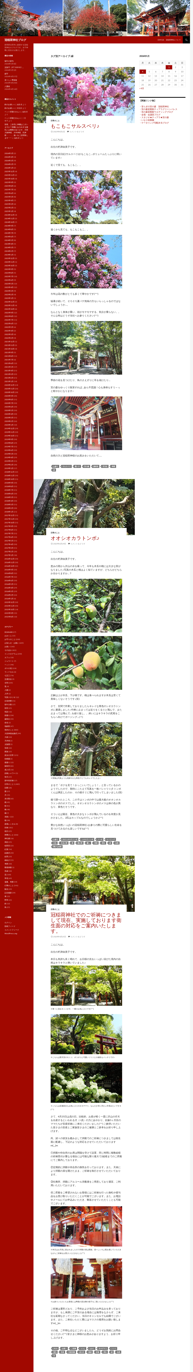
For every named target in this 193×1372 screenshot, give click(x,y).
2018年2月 (9, 508)
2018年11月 (9, 475)
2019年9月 (9, 439)
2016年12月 (9, 559)
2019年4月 (9, 457)
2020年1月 (9, 425)
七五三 (7, 675)
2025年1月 (9, 211)
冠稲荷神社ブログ (15, 39)
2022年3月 (9, 334)
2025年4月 (9, 200)
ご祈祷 (73, 1348)
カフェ (7, 657)
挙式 (6, 777)
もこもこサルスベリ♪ (75, 126)
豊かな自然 (57, 847)
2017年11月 (9, 519)
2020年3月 (9, 417)
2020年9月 (9, 396)
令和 (6, 683)
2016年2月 (9, 595)
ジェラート (9, 661)
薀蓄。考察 (9, 882)
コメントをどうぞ (77, 131)
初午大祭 (8, 704)
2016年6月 (9, 580)
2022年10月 (9, 309)
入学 (6, 693)
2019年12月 (9, 428)
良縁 (6, 871)
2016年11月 (9, 562)
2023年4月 (9, 287)
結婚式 (7, 853)
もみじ (91, 1348)
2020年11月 (9, 388)
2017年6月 (9, 537)
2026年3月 (9, 160)
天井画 (7, 741)
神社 (103, 843)
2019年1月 (9, 468)
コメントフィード (12, 930)
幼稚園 (7, 759)
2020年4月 (9, 414)
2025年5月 (9, 197)
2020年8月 (9, 399)
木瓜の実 (64, 843)
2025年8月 (9, 186)
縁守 (6, 74)
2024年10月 (9, 222)
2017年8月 (9, 530)
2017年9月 (9, 526)
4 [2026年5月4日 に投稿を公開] (142, 71)
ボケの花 (8, 668)
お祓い (64, 1348)
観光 (6, 889)
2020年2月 (9, 421)
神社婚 (7, 838)
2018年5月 (9, 497)
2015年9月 (9, 613)
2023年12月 (9, 258)
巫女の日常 (9, 755)
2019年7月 (9, 446)
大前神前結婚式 (11, 733)
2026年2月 (9, 164)
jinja (55, 1348)
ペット (7, 665)
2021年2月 (9, 378)
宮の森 (86, 466)
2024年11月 (9, 218)
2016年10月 (9, 566)
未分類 (7, 798)
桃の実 (80, 843)
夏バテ (77, 466)
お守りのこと (10, 639)
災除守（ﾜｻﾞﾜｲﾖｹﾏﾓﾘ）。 (14, 67)
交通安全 (8, 679)
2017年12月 (9, 515)
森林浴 (95, 466)
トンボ (99, 839)
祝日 (6, 831)
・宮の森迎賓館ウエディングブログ (156, 112)
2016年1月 (9, 598)
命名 (6, 722)
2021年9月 (9, 352)
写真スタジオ (10, 697)
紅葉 (6, 849)
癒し (88, 843)
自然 (117, 843)
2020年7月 (9, 403)
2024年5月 (9, 240)
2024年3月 (9, 247)
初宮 (6, 708)
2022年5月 (9, 327)
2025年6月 (9, 193)
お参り (55, 466)
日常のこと (55, 120)
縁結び (7, 860)
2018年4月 (9, 501)
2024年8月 (9, 229)
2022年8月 (9, 316)
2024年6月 (9, 236)
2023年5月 (9, 284)
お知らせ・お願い (12, 643)
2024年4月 (9, 244)
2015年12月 (9, 602)
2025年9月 (9, 182)
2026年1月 (9, 168)
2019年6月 (9, 450)
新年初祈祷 (9, 780)
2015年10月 (9, 609)
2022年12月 (9, 302)
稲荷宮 (7, 846)
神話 (6, 842)
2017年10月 (9, 522)
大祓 (6, 737)
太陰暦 (7, 744)
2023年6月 (9, 280)
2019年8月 (9, 443)
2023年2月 (9, 294)
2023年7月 (9, 276)
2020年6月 (9, 407)
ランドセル (9, 672)
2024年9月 (9, 226)
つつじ (82, 1348)
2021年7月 (9, 360)
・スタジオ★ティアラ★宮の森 (154, 117)
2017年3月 (9, 548)
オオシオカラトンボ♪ (75, 538)
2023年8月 (9, 273)
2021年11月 (9, 345)
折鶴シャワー (10, 773)
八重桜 (7, 86)
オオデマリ (103, 1348)
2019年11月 (9, 432)
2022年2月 (9, 338)
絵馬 (6, 856)
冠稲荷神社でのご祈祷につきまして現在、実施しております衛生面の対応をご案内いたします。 (86, 922)
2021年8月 (9, 356)
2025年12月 (9, 171)
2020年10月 (9, 392)
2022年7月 (9, 320)
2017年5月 (9, 541)
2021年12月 (9, 341)
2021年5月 (9, 367)
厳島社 (7, 719)
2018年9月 (9, 483)
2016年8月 (9, 573)
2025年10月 (9, 179)
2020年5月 (9, 410)
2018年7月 (9, 490)
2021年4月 (9, 370)
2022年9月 (9, 312)
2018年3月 (9, 504)
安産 (62, 1352)
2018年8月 (9, 486)
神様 (113, 466)
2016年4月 (9, 588)
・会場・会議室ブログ (149, 114)
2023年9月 (9, 269)
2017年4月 (9, 544)
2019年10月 (9, 436)
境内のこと (9, 730)
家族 (6, 751)
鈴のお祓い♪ (9, 104)
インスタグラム (11, 654)
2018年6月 (9, 493)
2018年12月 (9, 472)
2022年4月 (9, 331)
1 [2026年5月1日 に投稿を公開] (169, 67)
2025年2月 (9, 207)
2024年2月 (9, 251)
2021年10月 (9, 349)
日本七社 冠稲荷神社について (169, 40)
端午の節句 (9, 61)
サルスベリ (66, 466)
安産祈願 (71, 1352)
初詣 (6, 712)
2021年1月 (9, 381)
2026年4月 (9, 157)
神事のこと (9, 835)
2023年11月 (9, 262)
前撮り (7, 715)
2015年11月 (9, 606)
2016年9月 (9, 569)
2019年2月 (9, 465)
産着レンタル (10, 824)
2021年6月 (9, 363)
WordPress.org (11, 933)
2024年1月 (9, 255)
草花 (6, 878)
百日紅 (105, 466)
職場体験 (8, 867)
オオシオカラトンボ (69, 839)
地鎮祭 (7, 726)
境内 (55, 1352)
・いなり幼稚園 (146, 120)
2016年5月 (9, 584)
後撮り (7, 762)
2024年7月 (9, 233)
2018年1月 (9, 512)
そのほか (8, 650)
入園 (6, 690)
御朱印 (7, 766)
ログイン (8, 922)
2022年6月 (9, 323)
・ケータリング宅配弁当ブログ (154, 122)
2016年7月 (9, 577)
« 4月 (141, 88)
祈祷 (97, 1352)
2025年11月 (9, 175)
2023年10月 (9, 265)
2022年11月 (9, 305)
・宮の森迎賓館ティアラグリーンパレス (158, 109)
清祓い (7, 817)
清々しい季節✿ (11, 80)
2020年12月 (9, 385)
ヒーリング (111, 839)
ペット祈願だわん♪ (12, 112)
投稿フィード (10, 926)
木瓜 (55, 843)
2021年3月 (9, 374)
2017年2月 (9, 551)
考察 (6, 864)
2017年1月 (9, 555)
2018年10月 (9, 479)
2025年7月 (9, 189)
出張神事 (8, 701)
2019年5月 (9, 454)
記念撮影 (8, 893)
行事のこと (9, 885)
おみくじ (8, 636)
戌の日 (81, 1352)
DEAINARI (9, 632)
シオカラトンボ (87, 839)
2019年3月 (9, 461)
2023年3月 (9, 291)
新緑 (90, 1352)
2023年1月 (9, 298)
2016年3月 (9, 591)
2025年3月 (9, 204)
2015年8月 (9, 617)
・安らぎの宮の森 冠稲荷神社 (154, 106)
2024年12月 (9, 215)
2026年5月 (9, 153)
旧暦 (6, 788)
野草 (6, 900)
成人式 (7, 770)
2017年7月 (9, 533)
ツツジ (113, 1348)
